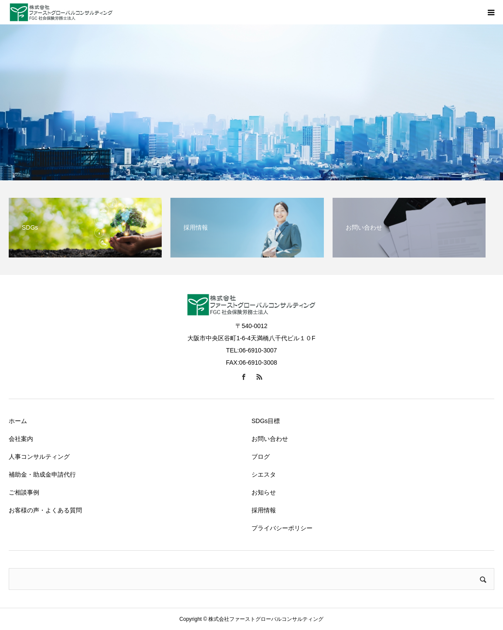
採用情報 (264, 510)
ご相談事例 (24, 492)
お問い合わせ (270, 438)
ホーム (18, 420)
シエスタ (264, 474)
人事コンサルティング (39, 456)
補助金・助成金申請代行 (42, 474)
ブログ (261, 456)
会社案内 (21, 438)
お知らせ (264, 492)
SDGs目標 (266, 420)
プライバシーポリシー (282, 528)
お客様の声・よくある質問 (45, 510)
